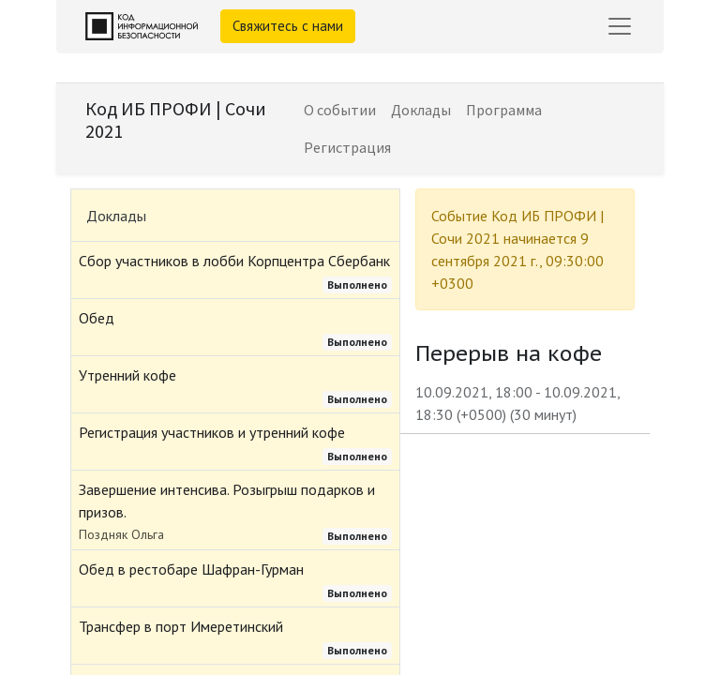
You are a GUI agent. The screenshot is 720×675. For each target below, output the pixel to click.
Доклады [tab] (116, 215)
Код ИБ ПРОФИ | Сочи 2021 (175, 119)
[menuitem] (339, 109)
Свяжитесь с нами (287, 26)
